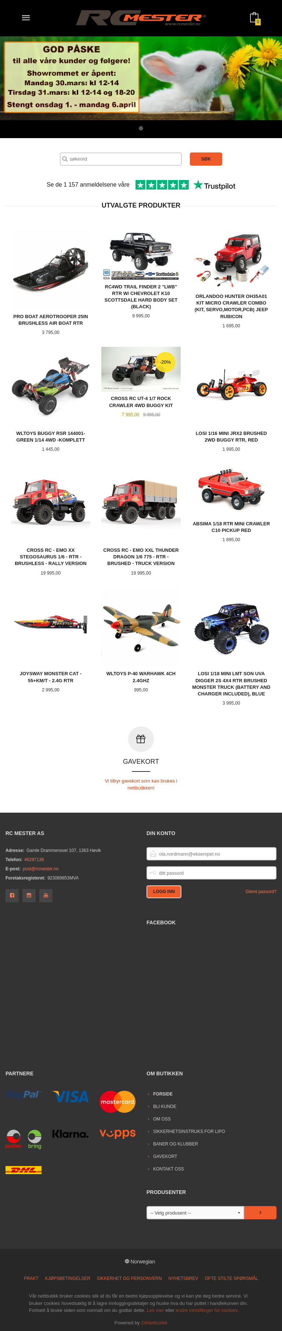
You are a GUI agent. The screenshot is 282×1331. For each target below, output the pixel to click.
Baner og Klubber (175, 1143)
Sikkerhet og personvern (129, 1278)
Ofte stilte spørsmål (231, 1278)
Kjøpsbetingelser (67, 1278)
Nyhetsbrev (183, 1278)
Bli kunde (164, 1106)
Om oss (162, 1118)
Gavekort (165, 1156)
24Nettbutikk (154, 1322)
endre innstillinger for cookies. (207, 1310)
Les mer (155, 1310)
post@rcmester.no (40, 868)
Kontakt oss (168, 1168)
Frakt (31, 1278)
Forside (163, 1093)
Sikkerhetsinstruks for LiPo (189, 1131)
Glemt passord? (260, 891)
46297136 (34, 859)
